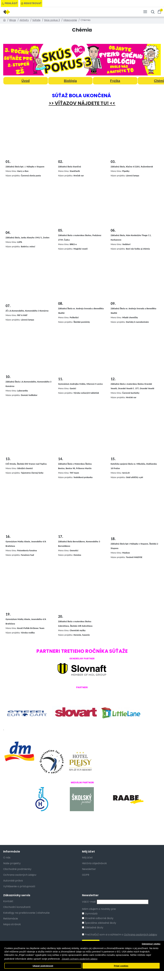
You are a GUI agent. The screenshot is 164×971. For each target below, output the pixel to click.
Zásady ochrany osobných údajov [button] (79, 958)
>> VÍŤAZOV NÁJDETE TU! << (82, 103)
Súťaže (36, 20)
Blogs (12, 20)
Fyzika (115, 80)
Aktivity (24, 20)
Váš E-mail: (89, 902)
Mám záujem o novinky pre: (99, 909)
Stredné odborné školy (97, 918)
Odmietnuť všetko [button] (151, 944)
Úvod (25, 80)
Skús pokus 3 (52, 20)
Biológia (70, 80)
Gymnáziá (89, 913)
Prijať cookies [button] (121, 966)
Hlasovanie (70, 20)
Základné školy (92, 927)
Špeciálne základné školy (99, 923)
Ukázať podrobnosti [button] (43, 966)
